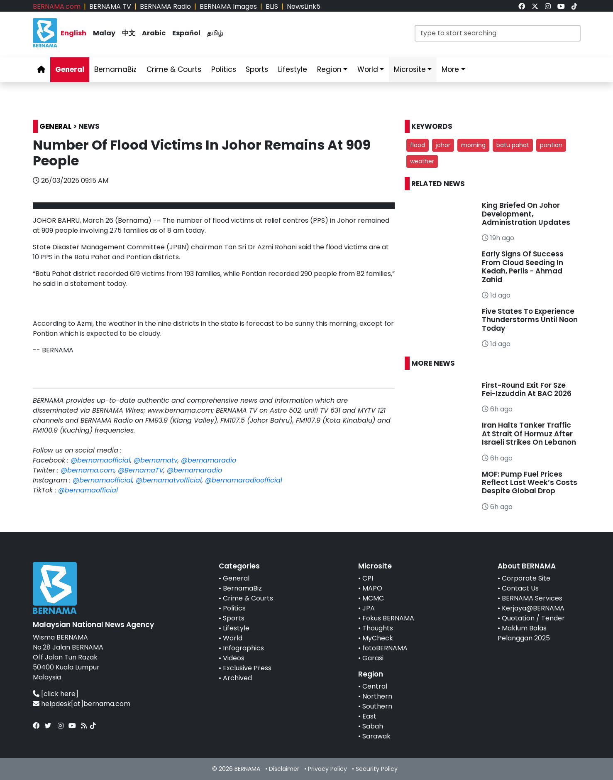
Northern (377, 696)
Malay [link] (104, 33)
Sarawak (376, 736)
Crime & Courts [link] (174, 69)
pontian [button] (551, 145)
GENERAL (55, 126)
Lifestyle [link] (292, 69)
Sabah (372, 726)
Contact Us (520, 588)
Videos (233, 658)
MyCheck (377, 638)
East (369, 716)
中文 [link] (128, 33)
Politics (234, 608)
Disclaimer (284, 769)
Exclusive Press (247, 668)
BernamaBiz (242, 588)
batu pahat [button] (512, 145)
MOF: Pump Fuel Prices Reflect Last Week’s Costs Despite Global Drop (529, 482)
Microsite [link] (410, 69)
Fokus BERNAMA (388, 618)
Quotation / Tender (533, 618)
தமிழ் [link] (215, 33)
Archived (237, 678)
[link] (521, 6)
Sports (233, 618)
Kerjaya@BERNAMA (533, 608)
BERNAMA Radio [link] (165, 6)
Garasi (372, 658)
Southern (377, 706)
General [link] (69, 69)
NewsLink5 (303, 6)
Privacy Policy (327, 769)
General (236, 578)
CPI (367, 578)
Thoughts (377, 628)
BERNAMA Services (532, 598)
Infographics (243, 648)
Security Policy (377, 769)
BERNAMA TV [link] (110, 6)
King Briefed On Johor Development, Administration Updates (526, 213)
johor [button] (443, 145)
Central (374, 686)
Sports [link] (257, 69)
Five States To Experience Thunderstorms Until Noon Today (530, 319)
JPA (368, 608)
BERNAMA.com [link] (57, 6)
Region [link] (329, 69)
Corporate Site (526, 578)
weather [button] (422, 161)
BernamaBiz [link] (115, 69)
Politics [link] (223, 69)
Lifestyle (236, 628)
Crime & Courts (248, 598)
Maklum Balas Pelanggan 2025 (524, 633)
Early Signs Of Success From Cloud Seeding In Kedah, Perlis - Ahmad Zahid (523, 266)
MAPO (372, 588)
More (450, 69)
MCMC (373, 598)
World (232, 638)
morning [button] (473, 145)
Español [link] (186, 33)
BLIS (272, 6)
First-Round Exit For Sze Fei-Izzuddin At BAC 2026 (526, 389)
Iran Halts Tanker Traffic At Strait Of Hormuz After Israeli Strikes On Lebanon (529, 433)
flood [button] (417, 145)
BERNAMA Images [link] (228, 6)
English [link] (73, 33)
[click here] (59, 694)
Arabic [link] (154, 33)
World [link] (367, 69)
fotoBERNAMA (385, 648)
